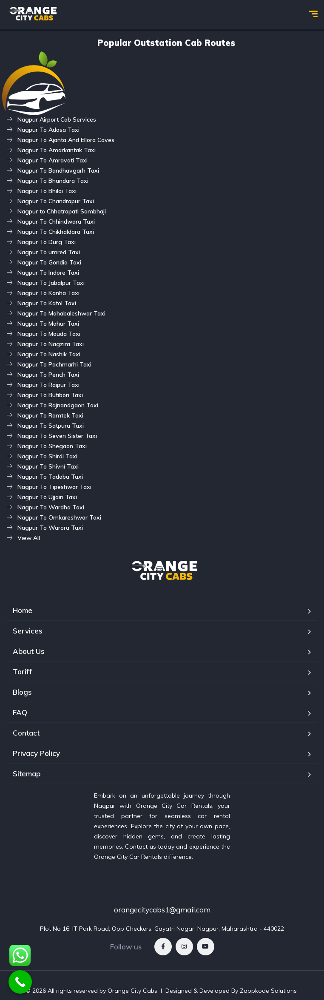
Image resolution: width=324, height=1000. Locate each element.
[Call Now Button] (20, 982)
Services (28, 630)
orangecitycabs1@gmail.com (162, 909)
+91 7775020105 (162, 878)
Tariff (22, 671)
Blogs (22, 692)
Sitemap (26, 773)
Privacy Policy (36, 753)
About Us (29, 651)
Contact (26, 732)
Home (22, 610)
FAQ (20, 712)
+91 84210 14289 (162, 896)
